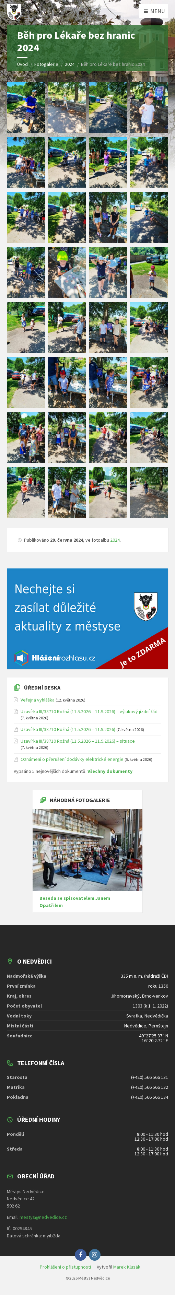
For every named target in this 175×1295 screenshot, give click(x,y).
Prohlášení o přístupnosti (65, 1267)
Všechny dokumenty (110, 771)
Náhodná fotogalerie (80, 800)
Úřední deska (42, 687)
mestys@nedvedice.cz (43, 1217)
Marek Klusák (126, 1267)
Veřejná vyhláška (38, 700)
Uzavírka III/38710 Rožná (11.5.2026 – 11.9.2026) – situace (78, 741)
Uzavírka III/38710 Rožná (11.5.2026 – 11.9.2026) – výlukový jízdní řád (89, 711)
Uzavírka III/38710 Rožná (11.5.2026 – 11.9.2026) (68, 729)
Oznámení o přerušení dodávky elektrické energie (72, 759)
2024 (115, 540)
